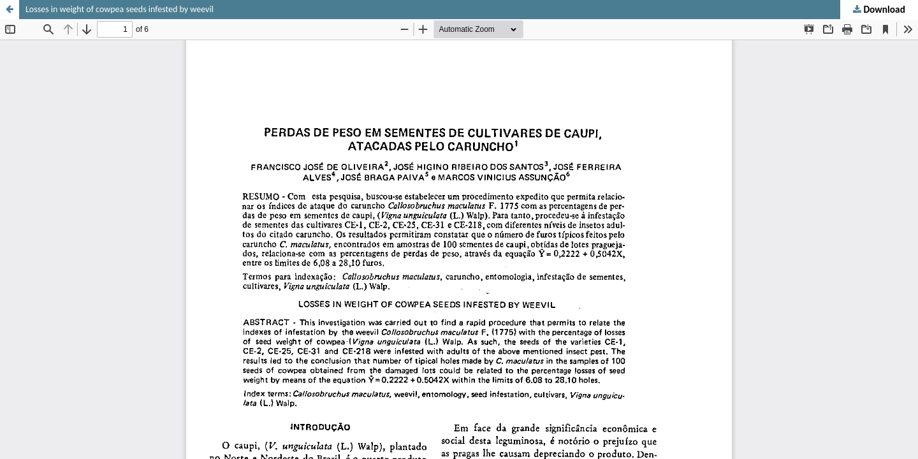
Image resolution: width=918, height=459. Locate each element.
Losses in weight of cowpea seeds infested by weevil (120, 9)
